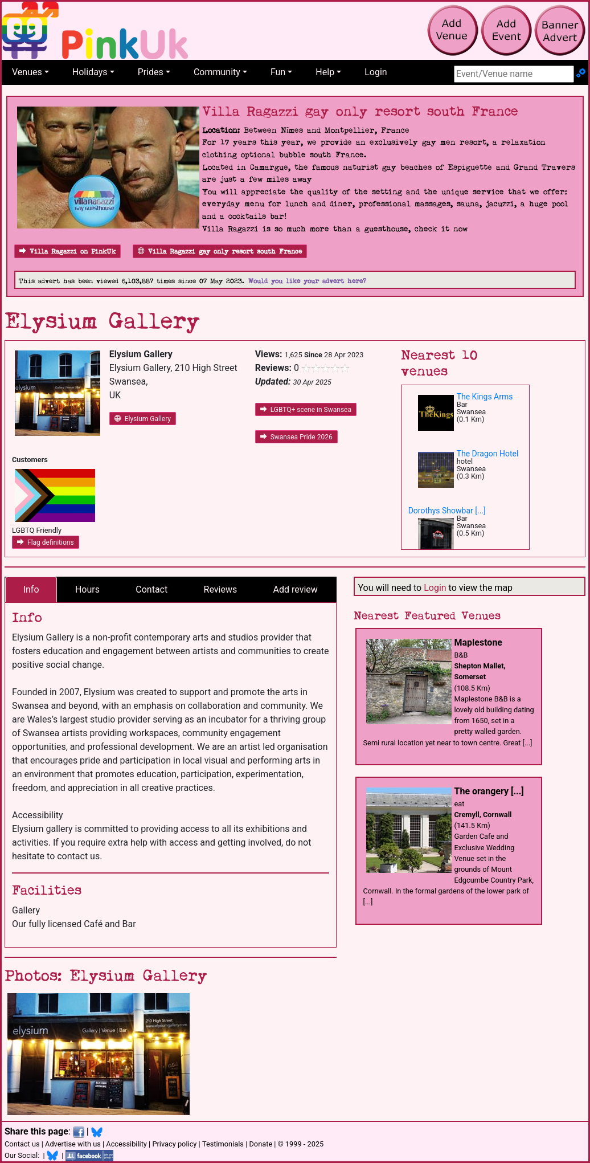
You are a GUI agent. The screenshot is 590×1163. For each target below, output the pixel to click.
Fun (278, 72)
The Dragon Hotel (488, 453)
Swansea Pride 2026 (296, 437)
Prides (150, 72)
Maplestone (478, 642)
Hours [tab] (87, 589)
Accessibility (126, 1144)
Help (325, 72)
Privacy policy (174, 1144)
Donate (260, 1144)
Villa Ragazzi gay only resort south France (220, 251)
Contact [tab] (151, 589)
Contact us (22, 1144)
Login (375, 72)
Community (217, 72)
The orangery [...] (489, 791)
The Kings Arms (485, 396)
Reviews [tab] (220, 589)
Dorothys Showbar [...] (447, 510)
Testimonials (223, 1144)
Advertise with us (73, 1144)
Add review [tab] (295, 589)
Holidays (90, 72)
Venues (27, 72)
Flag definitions (45, 542)
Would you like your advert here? (307, 281)
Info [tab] (31, 589)
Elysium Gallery (142, 419)
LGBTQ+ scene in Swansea (305, 410)
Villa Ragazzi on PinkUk (67, 251)
